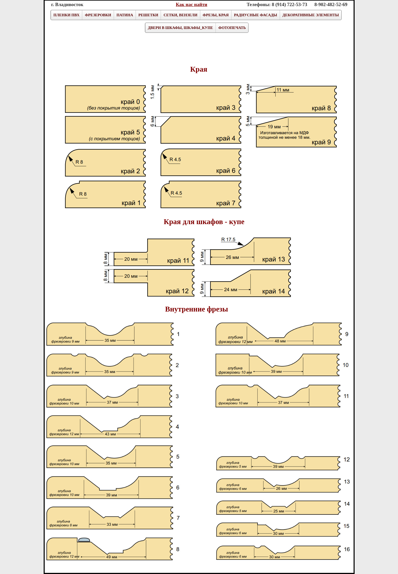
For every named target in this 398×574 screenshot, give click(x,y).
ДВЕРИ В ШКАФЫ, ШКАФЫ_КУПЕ (180, 28)
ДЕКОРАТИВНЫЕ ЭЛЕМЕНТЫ (311, 15)
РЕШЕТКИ (148, 15)
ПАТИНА (125, 15)
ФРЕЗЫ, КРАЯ (216, 15)
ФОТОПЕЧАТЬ (232, 28)
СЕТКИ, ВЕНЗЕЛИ (180, 15)
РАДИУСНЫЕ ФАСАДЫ (255, 15)
